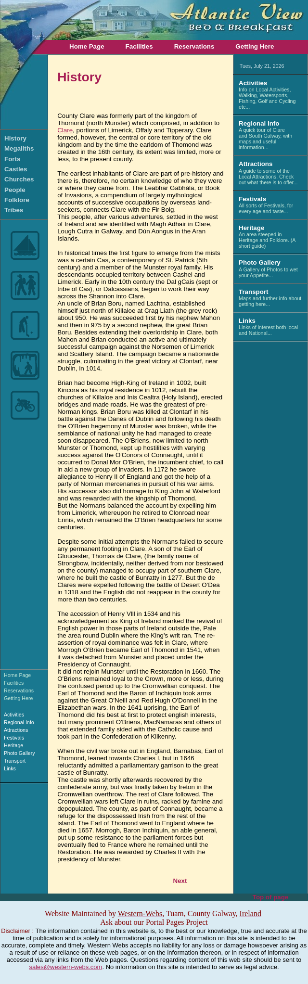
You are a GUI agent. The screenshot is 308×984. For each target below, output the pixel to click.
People (15, 189)
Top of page (271, 897)
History (15, 138)
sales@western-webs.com (65, 967)
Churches (19, 179)
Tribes (13, 210)
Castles (15, 169)
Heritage (13, 745)
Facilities (139, 46)
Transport (15, 761)
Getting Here (254, 46)
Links (10, 768)
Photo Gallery (19, 753)
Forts (12, 159)
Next (180, 880)
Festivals (14, 738)
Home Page (86, 46)
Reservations (194, 46)
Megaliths (19, 148)
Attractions (16, 730)
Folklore (16, 200)
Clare (65, 130)
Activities (14, 714)
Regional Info (19, 722)
